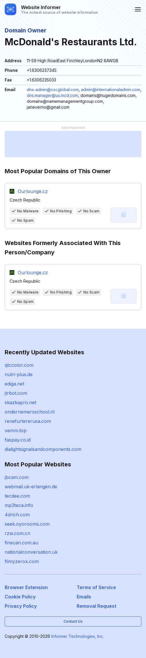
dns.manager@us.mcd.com (52, 95)
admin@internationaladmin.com (110, 89)
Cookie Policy (20, 597)
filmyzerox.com (22, 561)
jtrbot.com (16, 393)
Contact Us (73, 621)
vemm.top (16, 430)
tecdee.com (17, 496)
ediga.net (14, 384)
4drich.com (17, 515)
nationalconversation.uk (31, 552)
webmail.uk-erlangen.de (31, 486)
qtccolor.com (19, 365)
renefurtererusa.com (28, 421)
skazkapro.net (20, 402)
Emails (84, 597)
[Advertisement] (73, 143)
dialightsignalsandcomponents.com (43, 449)
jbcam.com (17, 477)
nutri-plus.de (19, 374)
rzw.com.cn (17, 533)
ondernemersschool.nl (29, 412)
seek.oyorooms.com (27, 524)
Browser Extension (26, 587)
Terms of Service (96, 587)
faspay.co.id (18, 440)
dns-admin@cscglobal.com (53, 89)
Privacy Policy (21, 606)
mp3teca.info (19, 505)
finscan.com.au (21, 543)
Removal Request (96, 606)
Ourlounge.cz (33, 191)
